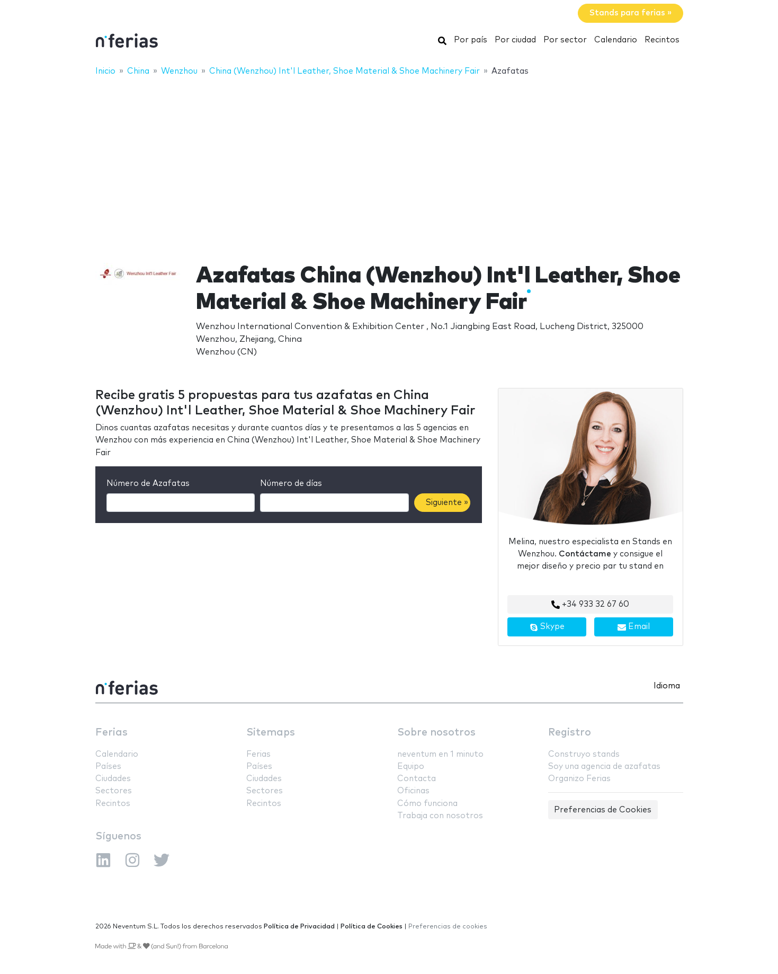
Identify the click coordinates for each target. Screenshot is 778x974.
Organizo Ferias (579, 779)
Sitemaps (270, 733)
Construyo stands (584, 754)
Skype (547, 627)
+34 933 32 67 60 (590, 604)
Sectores (113, 791)
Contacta (416, 779)
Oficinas (413, 791)
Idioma (667, 686)
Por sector (565, 40)
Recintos (662, 40)
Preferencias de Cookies (602, 810)
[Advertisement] (389, 162)
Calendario (615, 40)
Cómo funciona (427, 804)
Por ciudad (515, 40)
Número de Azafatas (148, 484)
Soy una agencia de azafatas (604, 767)
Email (634, 627)
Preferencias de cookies (447, 926)
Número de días (291, 484)
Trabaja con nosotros (440, 816)
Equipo (410, 767)
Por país (470, 40)
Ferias (111, 733)
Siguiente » (447, 503)
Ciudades (113, 779)
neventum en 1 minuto (440, 754)
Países (108, 767)
